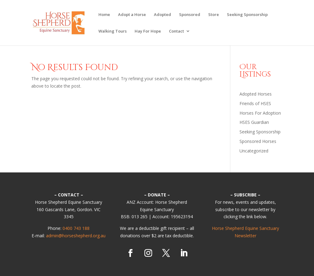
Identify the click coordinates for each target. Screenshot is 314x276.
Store (213, 14)
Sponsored (189, 14)
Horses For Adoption (260, 113)
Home (104, 14)
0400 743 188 (76, 228)
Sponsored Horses (257, 141)
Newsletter (245, 236)
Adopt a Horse (132, 14)
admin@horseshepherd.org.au (75, 236)
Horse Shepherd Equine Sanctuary (245, 228)
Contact (176, 31)
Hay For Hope (148, 31)
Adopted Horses (255, 94)
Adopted (162, 14)
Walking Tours (112, 31)
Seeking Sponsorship (247, 14)
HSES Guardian (254, 122)
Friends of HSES (255, 103)
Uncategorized (253, 151)
